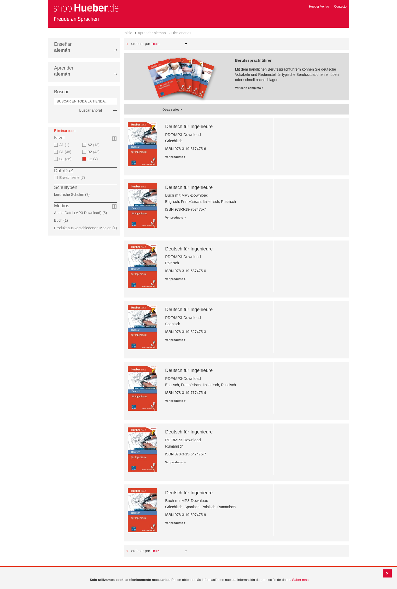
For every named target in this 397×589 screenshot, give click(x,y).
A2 (94, 145)
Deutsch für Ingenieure (189, 126)
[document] (199, 579)
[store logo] (86, 12)
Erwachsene (72, 177)
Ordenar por (140, 44)
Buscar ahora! (90, 110)
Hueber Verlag (319, 6)
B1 (66, 152)
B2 (94, 152)
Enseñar (63, 47)
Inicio (128, 33)
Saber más (300, 580)
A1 (65, 145)
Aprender (63, 71)
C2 (94, 159)
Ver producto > (175, 156)
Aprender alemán (152, 33)
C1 (66, 159)
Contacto (340, 6)
